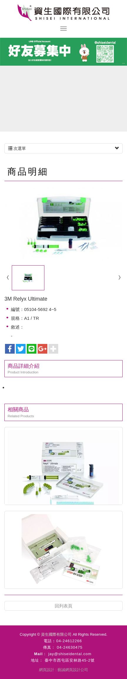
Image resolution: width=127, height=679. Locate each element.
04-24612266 (69, 641)
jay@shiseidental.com (69, 654)
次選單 (63, 148)
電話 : (49, 641)
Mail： (40, 654)
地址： (37, 660)
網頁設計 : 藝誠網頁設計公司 (63, 670)
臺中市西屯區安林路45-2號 (70, 660)
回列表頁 (63, 605)
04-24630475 (70, 647)
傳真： (49, 647)
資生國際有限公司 (63, 12)
